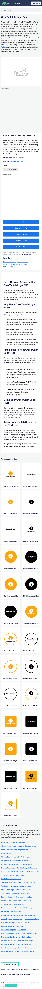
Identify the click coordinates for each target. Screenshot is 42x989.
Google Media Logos (8, 868)
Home (3, 970)
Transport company (29, 882)
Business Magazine (7, 926)
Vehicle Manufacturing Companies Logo (15, 850)
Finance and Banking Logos (10, 937)
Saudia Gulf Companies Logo (11, 879)
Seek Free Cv (35, 970)
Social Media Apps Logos (10, 871)
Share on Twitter (22, 262)
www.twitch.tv (19, 158)
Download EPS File (21, 240)
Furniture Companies (25, 948)
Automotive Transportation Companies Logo (16, 944)
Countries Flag (6, 861)
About (8, 970)
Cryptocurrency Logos (25, 941)
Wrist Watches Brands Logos (21, 886)
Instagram (19, 974)
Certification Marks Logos (21, 893)
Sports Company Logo (31, 919)
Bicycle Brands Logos (20, 861)
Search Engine (20, 933)
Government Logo (7, 908)
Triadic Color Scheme (22, 970)
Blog (13, 970)
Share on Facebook (9, 262)
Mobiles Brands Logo (23, 890)
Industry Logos (30, 915)
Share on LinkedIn (9, 264)
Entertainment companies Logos (12, 915)
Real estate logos (33, 871)
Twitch (3, 47)
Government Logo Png (9, 941)
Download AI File (21, 247)
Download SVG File (21, 222)
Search (39, 10)
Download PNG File (21, 228)
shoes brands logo (7, 890)
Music (32, 952)
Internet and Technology (23, 908)
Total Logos (5, 886)
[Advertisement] (21, 110)
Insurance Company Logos (27, 846)
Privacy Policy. (26, 254)
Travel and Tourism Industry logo (12, 875)
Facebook (12, 974)
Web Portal (20, 926)
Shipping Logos (26, 864)
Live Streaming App (17, 162)
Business (25, 952)
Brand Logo (5, 842)
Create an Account (10, 964)
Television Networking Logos (11, 882)
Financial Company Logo (19, 842)
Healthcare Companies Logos (11, 911)
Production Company (8, 930)
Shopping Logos (6, 904)
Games (17, 952)
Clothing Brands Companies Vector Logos (15, 857)
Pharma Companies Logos (10, 864)
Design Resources (7, 952)
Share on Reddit (21, 264)
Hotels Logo (27, 901)
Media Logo (17, 901)
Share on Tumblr (8, 267)
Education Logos (7, 897)
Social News (22, 930)
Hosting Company (22, 922)
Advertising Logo (20, 904)
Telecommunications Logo (24, 897)
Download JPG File (21, 234)
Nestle (22, 871)
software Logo (6, 901)
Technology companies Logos (11, 919)
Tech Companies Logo (9, 948)
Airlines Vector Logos (8, 846)
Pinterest (27, 974)
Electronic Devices (7, 933)
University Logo (32, 933)
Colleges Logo (27, 937)
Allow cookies (11, 986)
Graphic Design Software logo (27, 868)
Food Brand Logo (7, 853)
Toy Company (5, 893)
